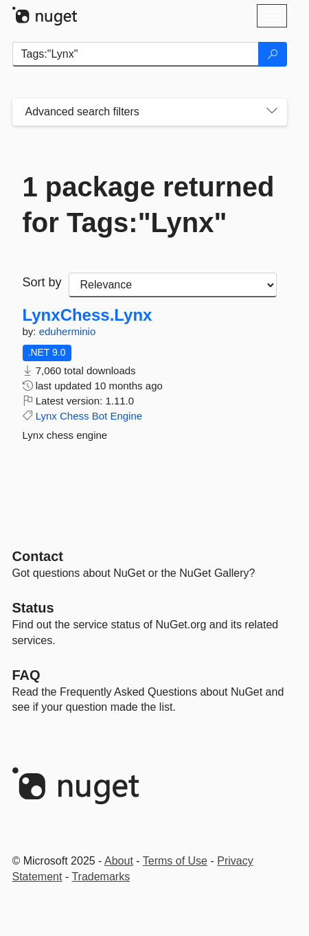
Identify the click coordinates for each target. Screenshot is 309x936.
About (118, 861)
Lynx (46, 416)
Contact (37, 556)
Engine (126, 416)
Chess (74, 416)
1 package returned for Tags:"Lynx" (149, 205)
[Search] (272, 54)
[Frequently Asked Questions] (26, 675)
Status (33, 607)
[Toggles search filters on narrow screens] (272, 112)
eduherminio (67, 331)
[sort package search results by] (173, 285)
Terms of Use (175, 861)
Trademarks (100, 876)
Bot (100, 416)
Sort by (42, 282)
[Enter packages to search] (135, 54)
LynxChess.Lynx (87, 315)
